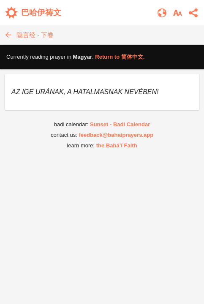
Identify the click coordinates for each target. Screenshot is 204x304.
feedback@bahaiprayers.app (116, 135)
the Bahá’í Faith (116, 145)
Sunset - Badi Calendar (120, 124)
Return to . (119, 57)
